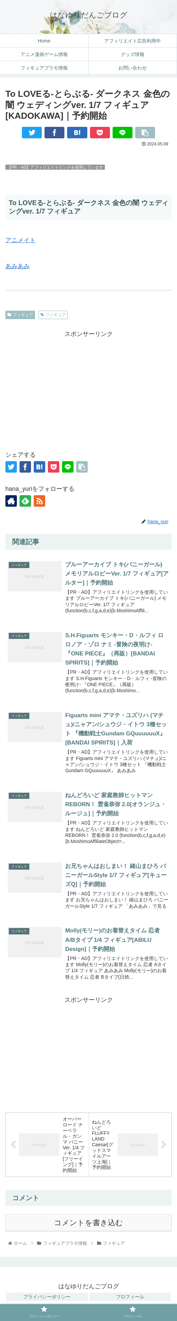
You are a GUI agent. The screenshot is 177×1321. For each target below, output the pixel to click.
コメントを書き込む (88, 1225)
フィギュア (20, 314)
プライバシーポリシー (46, 1299)
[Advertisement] (88, 387)
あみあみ (17, 266)
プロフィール (130, 1299)
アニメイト (20, 240)
